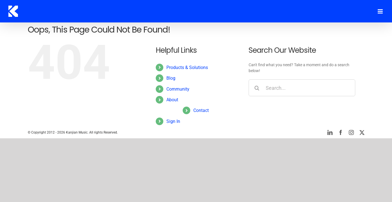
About (172, 99)
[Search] (257, 87)
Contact (201, 110)
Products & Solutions (187, 67)
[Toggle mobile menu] (381, 11)
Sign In (173, 121)
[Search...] (302, 87)
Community (177, 89)
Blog (170, 78)
